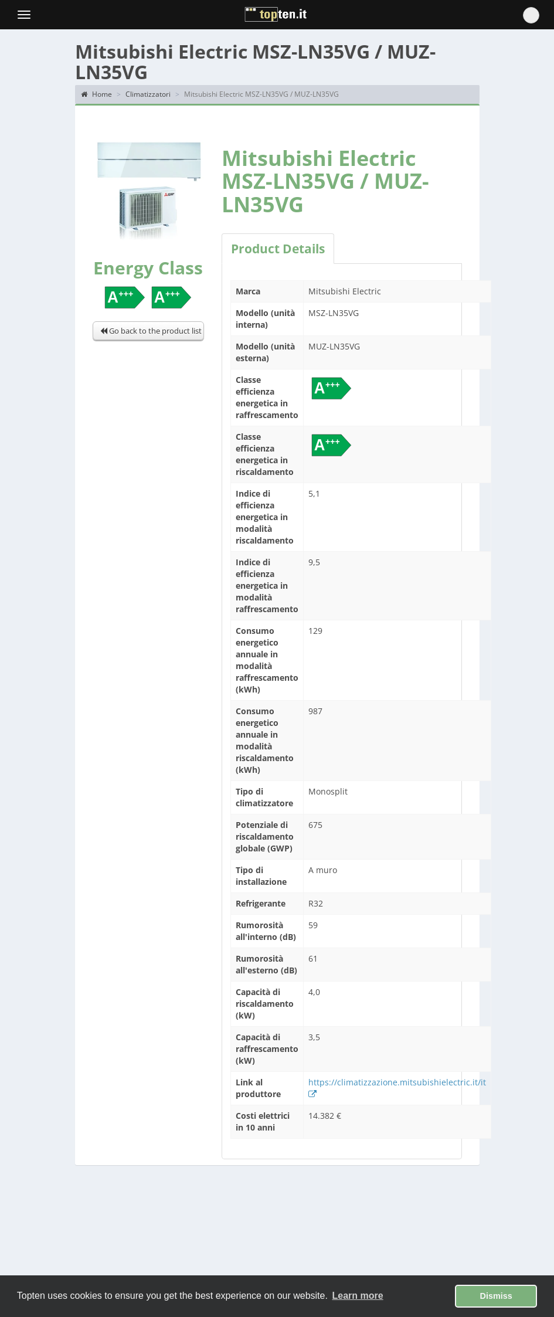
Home (96, 94)
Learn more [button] (357, 1296)
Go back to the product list (151, 330)
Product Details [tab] (278, 248)
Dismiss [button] (496, 1296)
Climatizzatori (148, 94)
